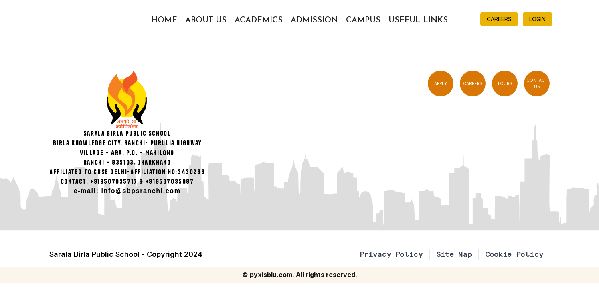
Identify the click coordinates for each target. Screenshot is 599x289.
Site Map (454, 254)
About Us (206, 20)
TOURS (504, 83)
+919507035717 (114, 181)
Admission (314, 20)
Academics (259, 20)
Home (164, 20)
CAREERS (499, 19)
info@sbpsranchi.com (141, 190)
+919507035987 (170, 181)
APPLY (440, 83)
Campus (363, 20)
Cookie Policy (514, 254)
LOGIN (537, 19)
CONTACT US (537, 83)
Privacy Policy (391, 254)
